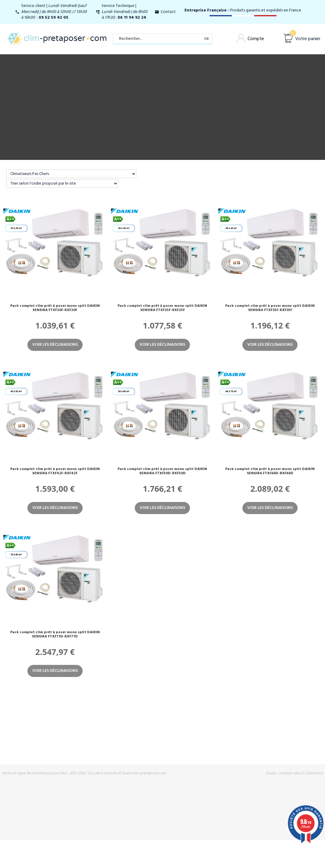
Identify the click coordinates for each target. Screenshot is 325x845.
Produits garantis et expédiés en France (243, 10)
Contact (168, 11)
